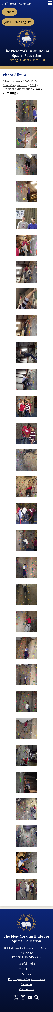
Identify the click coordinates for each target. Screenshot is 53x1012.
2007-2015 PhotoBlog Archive (20, 83)
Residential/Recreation (17, 89)
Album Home (11, 81)
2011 (33, 85)
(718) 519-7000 (31, 957)
